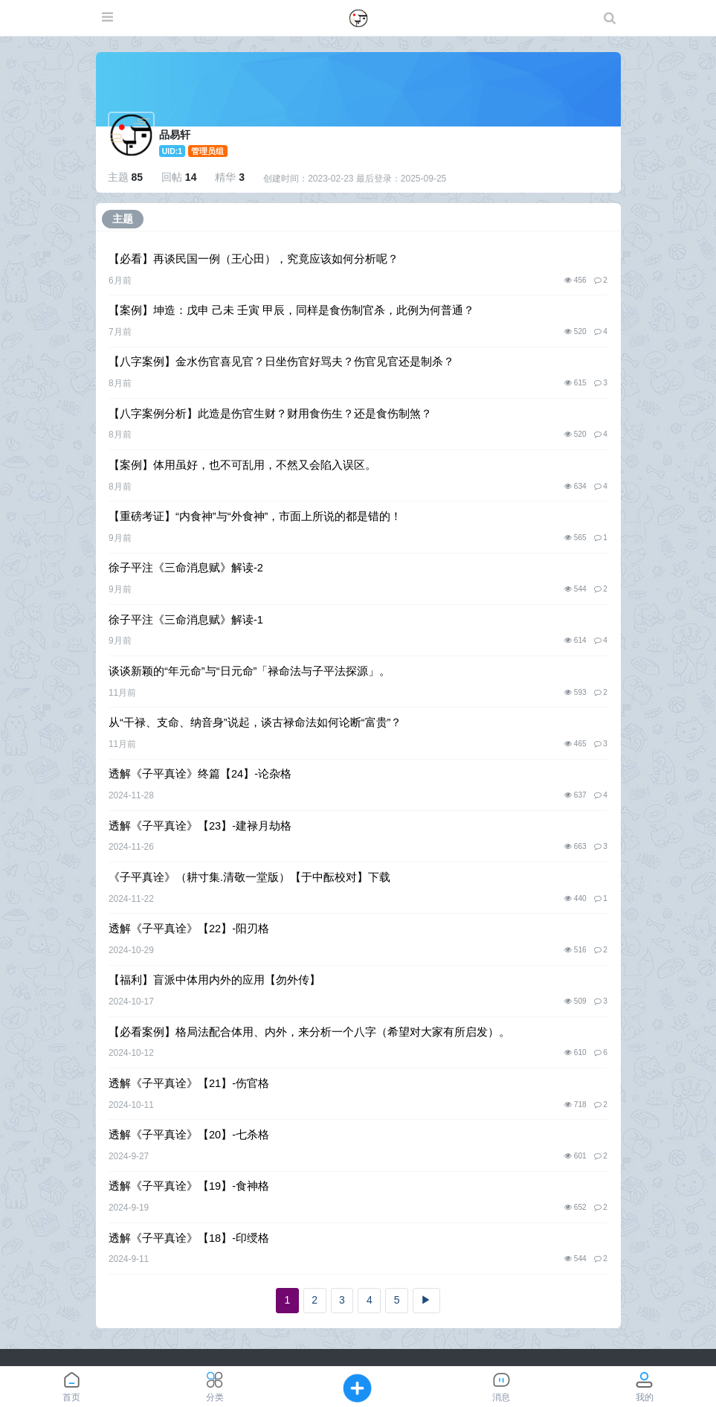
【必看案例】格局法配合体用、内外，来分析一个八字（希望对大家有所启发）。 (309, 1032)
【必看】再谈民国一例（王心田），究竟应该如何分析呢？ (254, 259)
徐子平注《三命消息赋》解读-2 (186, 568)
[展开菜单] (107, 18)
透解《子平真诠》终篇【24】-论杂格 (200, 774)
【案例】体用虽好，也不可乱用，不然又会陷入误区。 (242, 465)
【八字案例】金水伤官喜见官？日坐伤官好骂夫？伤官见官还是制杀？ (281, 362)
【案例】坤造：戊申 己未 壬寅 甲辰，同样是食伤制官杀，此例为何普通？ (291, 310)
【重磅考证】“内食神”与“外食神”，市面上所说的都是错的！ (255, 516)
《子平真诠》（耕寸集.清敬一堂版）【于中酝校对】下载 (249, 877)
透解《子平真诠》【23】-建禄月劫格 (200, 826)
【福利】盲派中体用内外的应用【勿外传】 (214, 980)
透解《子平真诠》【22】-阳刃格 (189, 929)
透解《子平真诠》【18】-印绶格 (189, 1238)
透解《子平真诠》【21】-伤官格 (189, 1083)
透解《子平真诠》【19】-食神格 (189, 1186)
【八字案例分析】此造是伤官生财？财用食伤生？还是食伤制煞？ (270, 414)
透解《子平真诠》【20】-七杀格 (189, 1135)
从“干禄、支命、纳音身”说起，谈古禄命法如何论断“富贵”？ (255, 722)
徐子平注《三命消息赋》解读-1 (186, 620)
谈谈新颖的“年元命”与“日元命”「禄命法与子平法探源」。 (249, 671)
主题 (122, 219)
